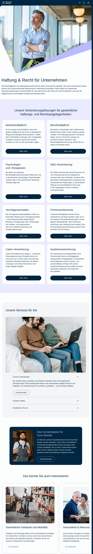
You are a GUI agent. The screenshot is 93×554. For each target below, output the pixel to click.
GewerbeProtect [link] (46, 459)
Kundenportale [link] (21, 392)
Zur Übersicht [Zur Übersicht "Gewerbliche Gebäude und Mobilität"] (12, 547)
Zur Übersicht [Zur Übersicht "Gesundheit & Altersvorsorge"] (69, 547)
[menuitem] (80, 3)
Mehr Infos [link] (23, 151)
